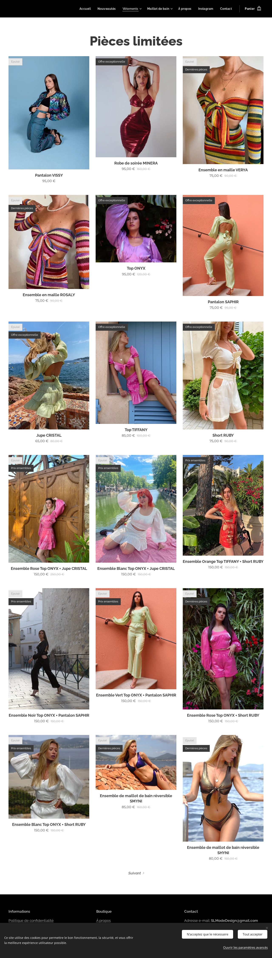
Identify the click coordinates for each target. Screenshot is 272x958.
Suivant (134, 873)
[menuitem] (83, 8)
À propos (103, 920)
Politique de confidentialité (31, 920)
